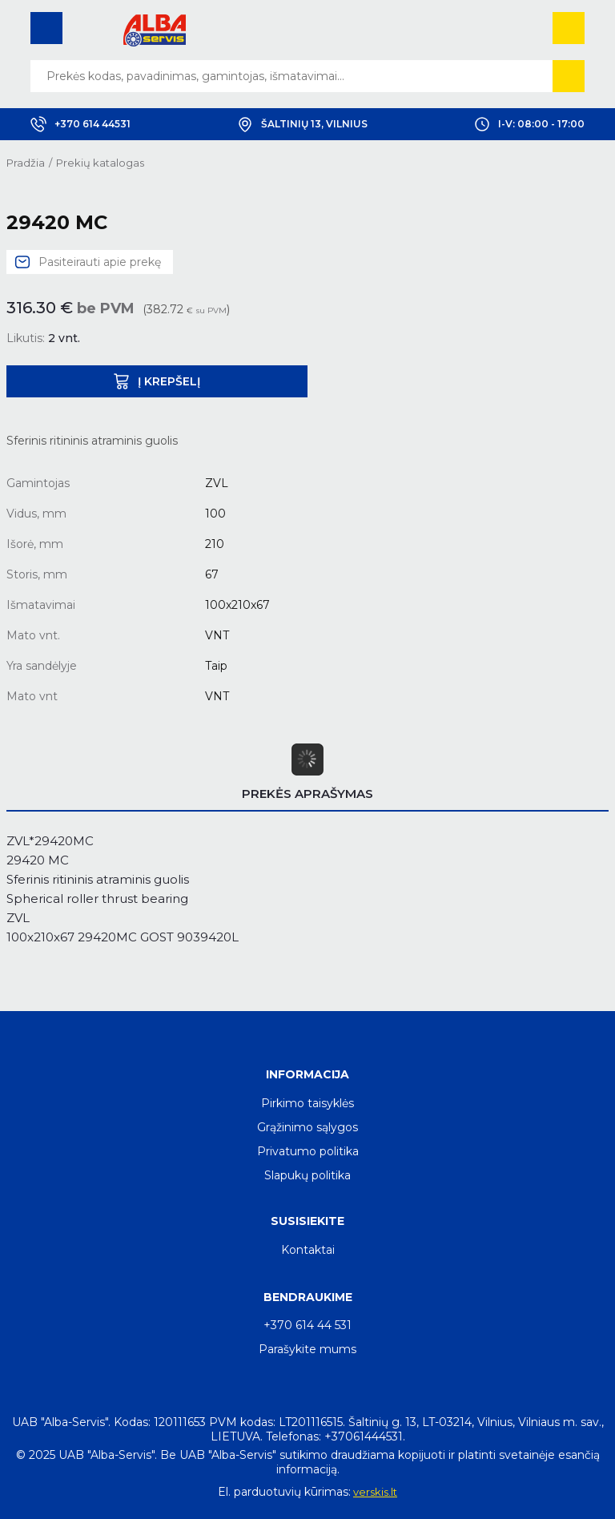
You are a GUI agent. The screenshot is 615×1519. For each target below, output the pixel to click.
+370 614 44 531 (307, 1325)
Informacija (307, 1074)
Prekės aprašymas (307, 793)
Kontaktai (308, 1250)
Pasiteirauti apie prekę (99, 262)
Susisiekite (307, 1221)
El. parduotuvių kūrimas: (284, 1492)
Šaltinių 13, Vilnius (302, 124)
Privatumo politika (308, 1151)
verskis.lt (375, 1491)
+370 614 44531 (80, 124)
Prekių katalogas (100, 162)
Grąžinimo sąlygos (307, 1127)
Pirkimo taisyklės (307, 1103)
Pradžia (25, 162)
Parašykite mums (307, 1349)
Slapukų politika (307, 1175)
